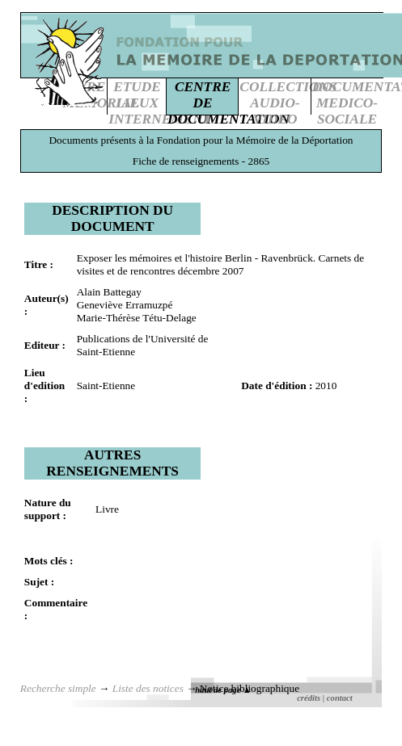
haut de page (223, 689)
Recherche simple (58, 688)
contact (340, 698)
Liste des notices (148, 688)
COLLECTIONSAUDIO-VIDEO (287, 103)
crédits (308, 698)
